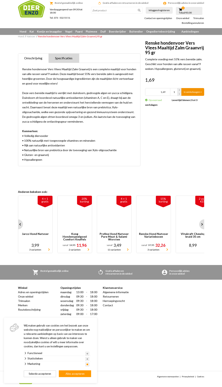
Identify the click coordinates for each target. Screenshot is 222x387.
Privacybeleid (188, 376)
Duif (103, 31)
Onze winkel (182, 18)
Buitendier (136, 31)
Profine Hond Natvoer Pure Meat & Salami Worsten (114, 236)
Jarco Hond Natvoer (35, 233)
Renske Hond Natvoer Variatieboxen (153, 235)
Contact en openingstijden (158, 18)
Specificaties (63, 58)
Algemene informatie (116, 292)
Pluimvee (91, 31)
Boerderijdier (117, 31)
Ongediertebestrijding (160, 31)
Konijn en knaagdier (49, 31)
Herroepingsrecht (114, 300)
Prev (18, 224)
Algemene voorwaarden (168, 376)
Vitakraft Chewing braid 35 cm (193, 235)
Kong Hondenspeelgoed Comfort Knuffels (75, 236)
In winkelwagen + (193, 91)
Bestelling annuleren (193, 23)
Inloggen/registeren (159, 10)
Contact (108, 305)
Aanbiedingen (190, 31)
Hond (23, 31)
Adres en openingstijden (33, 292)
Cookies (200, 376)
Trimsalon (198, 18)
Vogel (68, 31)
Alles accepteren (75, 373)
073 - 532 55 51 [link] (62, 17)
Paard (79, 31)
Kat (32, 31)
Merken (23, 305)
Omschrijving (33, 58)
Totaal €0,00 (185, 13)
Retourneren (111, 296)
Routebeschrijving (29, 309)
